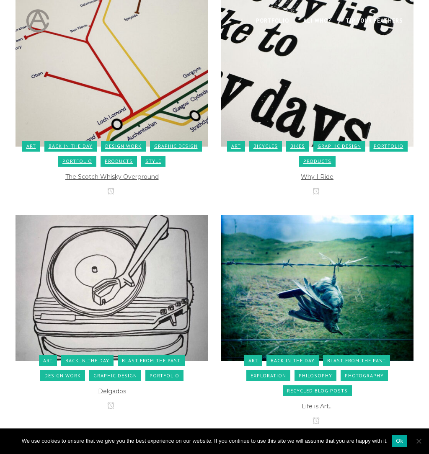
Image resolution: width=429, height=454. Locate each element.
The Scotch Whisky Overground (112, 177)
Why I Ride (317, 177)
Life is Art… (317, 406)
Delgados (112, 391)
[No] (418, 441)
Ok (399, 441)
